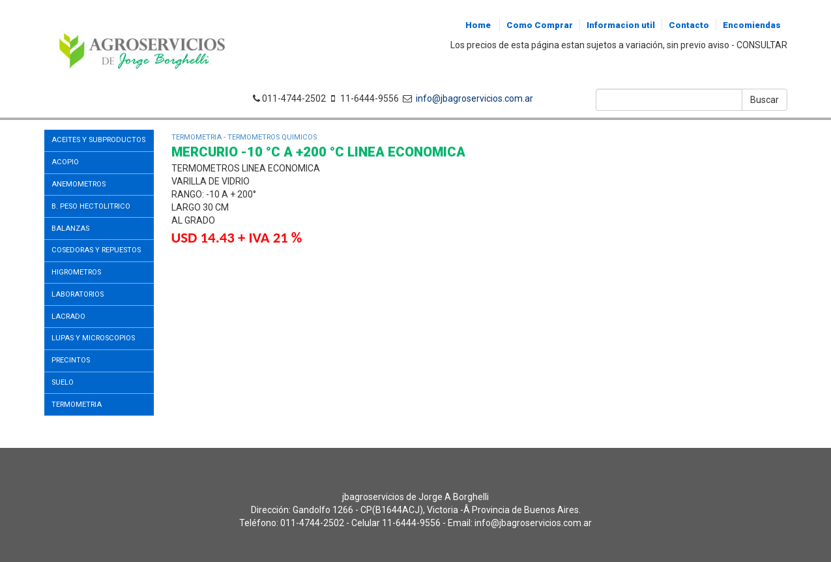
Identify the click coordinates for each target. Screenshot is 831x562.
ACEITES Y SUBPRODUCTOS (98, 140)
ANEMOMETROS (78, 184)
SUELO (62, 382)
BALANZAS (70, 228)
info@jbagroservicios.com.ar (472, 98)
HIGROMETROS (76, 272)
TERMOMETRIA (76, 404)
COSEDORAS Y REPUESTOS (96, 250)
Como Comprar (539, 25)
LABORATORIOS (77, 294)
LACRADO (68, 316)
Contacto (689, 25)
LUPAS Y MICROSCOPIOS (93, 338)
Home (478, 25)
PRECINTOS (70, 360)
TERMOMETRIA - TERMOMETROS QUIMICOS (244, 137)
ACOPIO (65, 162)
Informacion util (621, 25)
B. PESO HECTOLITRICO (90, 206)
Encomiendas (752, 25)
